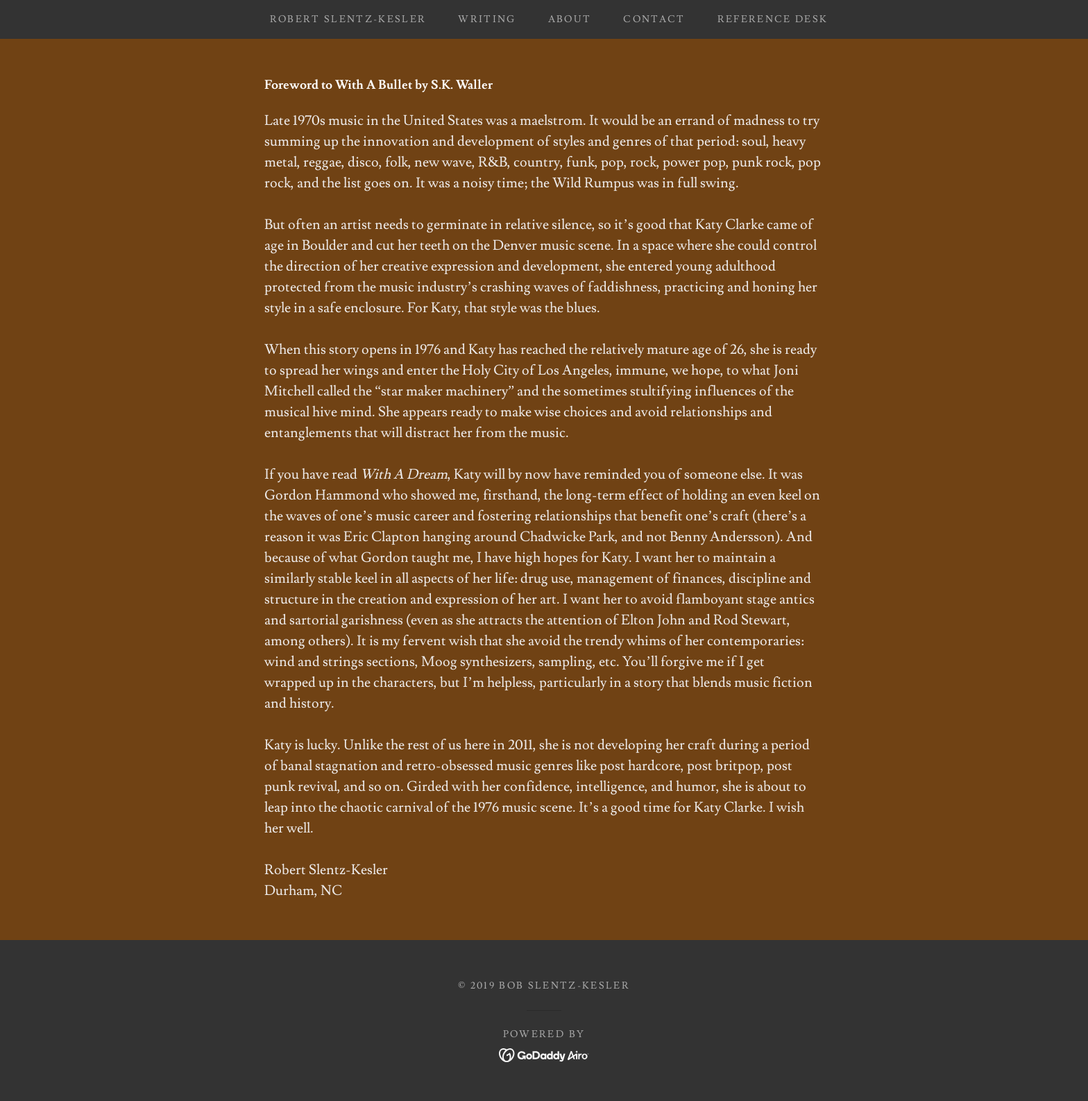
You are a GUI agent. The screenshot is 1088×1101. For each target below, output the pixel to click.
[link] (544, 1053)
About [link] (570, 19)
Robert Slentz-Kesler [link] (348, 19)
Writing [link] (487, 19)
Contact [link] (654, 19)
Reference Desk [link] (772, 19)
